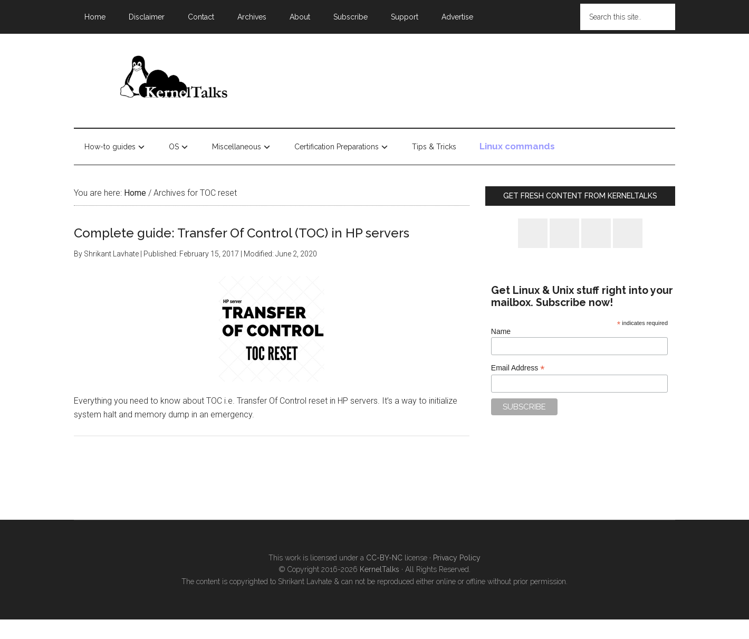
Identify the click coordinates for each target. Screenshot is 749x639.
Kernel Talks (174, 78)
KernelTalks (379, 569)
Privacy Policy (457, 558)
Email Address (518, 368)
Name (501, 331)
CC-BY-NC (384, 558)
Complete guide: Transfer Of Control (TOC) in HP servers (241, 233)
